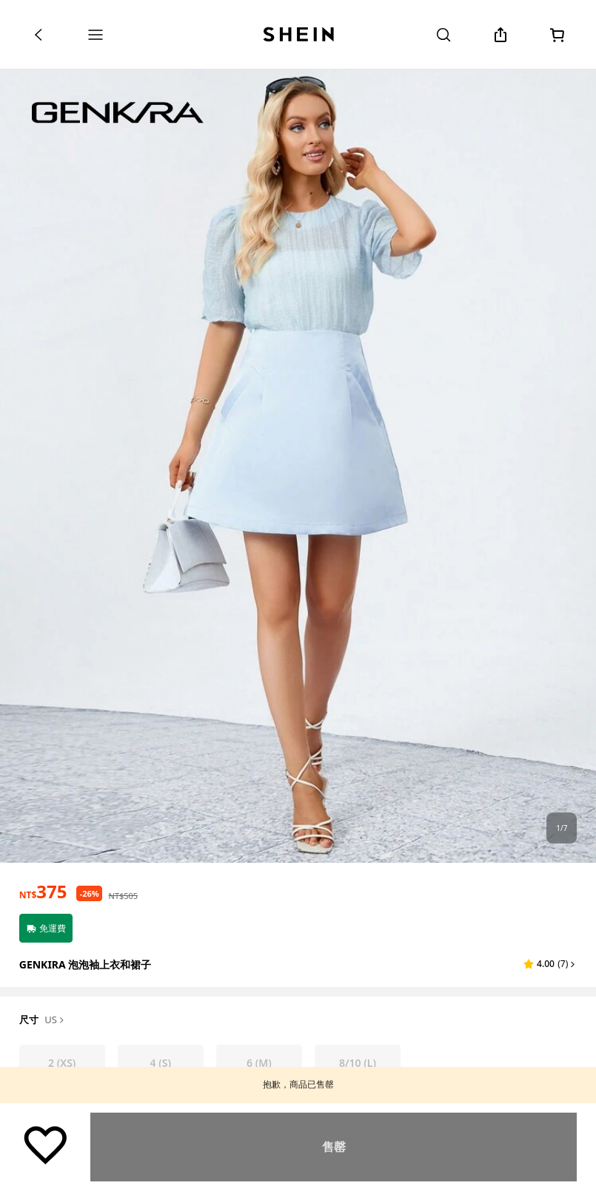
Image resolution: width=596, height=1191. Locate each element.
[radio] (62, 1063)
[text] (43, 891)
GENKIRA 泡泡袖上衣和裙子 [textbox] (85, 964)
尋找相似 (334, 1147)
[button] (550, 964)
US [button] (55, 1020)
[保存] (45, 1144)
